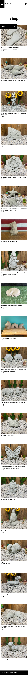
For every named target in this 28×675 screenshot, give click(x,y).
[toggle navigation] (2, 4)
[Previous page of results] (5, 669)
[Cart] (26, 4)
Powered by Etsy (13, 672)
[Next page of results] (22, 669)
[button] (8, 26)
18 (20, 669)
